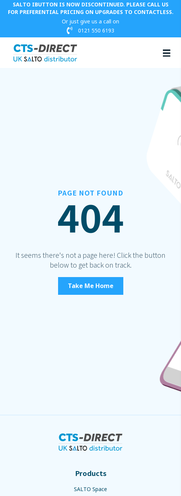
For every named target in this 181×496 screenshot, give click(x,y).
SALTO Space (90, 489)
